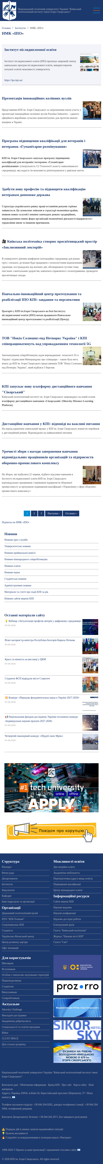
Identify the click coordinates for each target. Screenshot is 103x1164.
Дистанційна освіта (64, 867)
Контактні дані (10, 1085)
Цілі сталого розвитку (14, 1044)
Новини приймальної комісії (20, 553)
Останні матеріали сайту (24, 615)
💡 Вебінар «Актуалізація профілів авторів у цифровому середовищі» (43, 621)
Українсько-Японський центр (18, 936)
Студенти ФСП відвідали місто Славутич (27, 678)
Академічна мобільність (66, 872)
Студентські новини (15, 578)
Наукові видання (62, 907)
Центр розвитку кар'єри (15, 942)
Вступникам (8, 969)
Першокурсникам (11, 980)
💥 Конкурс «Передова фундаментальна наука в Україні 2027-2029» (42, 697)
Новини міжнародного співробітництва (26, 559)
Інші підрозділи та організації (18, 901)
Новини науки (12, 572)
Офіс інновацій (10, 948)
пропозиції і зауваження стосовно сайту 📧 (56, 1150)
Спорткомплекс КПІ (13, 924)
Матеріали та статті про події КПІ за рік (26, 592)
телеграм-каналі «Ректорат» (56, 1137)
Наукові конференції (64, 913)
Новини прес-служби (16, 539)
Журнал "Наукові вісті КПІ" (68, 936)
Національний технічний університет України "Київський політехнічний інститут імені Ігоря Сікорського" (49, 10)
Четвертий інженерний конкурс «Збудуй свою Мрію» (34, 736)
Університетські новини (17, 546)
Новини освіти (12, 566)
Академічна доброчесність (16, 1021)
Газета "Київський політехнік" (70, 930)
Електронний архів (63, 924)
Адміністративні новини (17, 585)
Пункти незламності (17, 1133)
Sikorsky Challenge (12, 1009)
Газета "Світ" (60, 942)
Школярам (7, 963)
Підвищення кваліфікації (67, 884)
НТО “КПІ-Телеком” (13, 919)
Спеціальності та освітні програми (21, 1027)
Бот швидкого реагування (73, 1117)
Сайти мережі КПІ (63, 901)
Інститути (20, 28)
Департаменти (10, 878)
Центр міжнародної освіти (67, 890)
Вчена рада (8, 872)
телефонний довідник (20, 1108)
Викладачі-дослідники (14, 1015)
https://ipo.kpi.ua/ (13, 80)
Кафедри (6, 896)
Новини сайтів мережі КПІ (19, 598)
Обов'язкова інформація (33, 1085)
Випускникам (9, 992)
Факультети (8, 890)
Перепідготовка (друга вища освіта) (73, 878)
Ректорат (6, 867)
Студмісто (7, 930)
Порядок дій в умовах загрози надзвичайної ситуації (34, 1129)
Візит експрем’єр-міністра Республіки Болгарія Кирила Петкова (40, 640)
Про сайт (67, 1085)
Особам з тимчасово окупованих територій (25, 975)
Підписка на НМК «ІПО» (15, 522)
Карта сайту (80, 1085)
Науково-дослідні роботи (67, 919)
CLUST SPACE (10, 1038)
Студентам (7, 986)
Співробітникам (10, 998)
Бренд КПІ (54, 1085)
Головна (6, 28)
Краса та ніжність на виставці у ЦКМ (25, 659)
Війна (5, 1032)
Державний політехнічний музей (20, 913)
